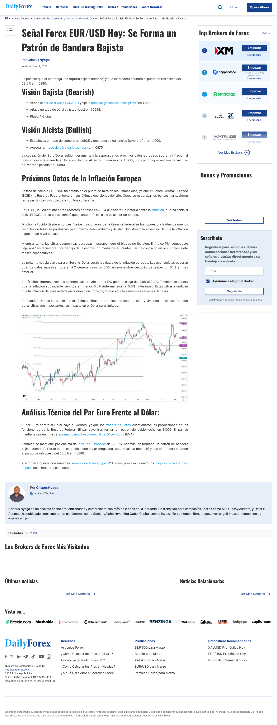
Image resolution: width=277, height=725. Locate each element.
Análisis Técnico (20, 18)
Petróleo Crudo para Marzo (155, 673)
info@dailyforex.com (17, 669)
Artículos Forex (72, 647)
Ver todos (234, 220)
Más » (266, 33)
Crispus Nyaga (47, 488)
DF (6, 18)
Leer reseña (254, 54)
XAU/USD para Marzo (150, 660)
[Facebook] (6, 656)
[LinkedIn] (18, 656)
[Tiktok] (33, 656)
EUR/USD (31, 533)
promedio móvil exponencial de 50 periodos (91, 434)
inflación (157, 210)
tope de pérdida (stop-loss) (67, 147)
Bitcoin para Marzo (148, 654)
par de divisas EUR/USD (61, 103)
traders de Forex (118, 425)
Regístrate (234, 291)
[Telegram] (25, 656)
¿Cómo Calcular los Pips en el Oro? (87, 654)
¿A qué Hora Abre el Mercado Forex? (88, 673)
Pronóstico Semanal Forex (227, 660)
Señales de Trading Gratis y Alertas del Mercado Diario (65, 18)
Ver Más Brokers (230, 152)
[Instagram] (49, 656)
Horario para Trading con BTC (83, 660)
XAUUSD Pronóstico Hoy (226, 647)
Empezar (254, 48)
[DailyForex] (28, 644)
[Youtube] (41, 656)
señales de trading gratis (90, 463)
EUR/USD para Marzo (150, 666)
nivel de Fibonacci (92, 444)
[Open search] (220, 7)
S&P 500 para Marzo (150, 647)
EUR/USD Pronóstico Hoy (227, 654)
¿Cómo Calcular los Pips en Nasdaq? (88, 666)
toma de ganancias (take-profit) (114, 103)
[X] (12, 656)
